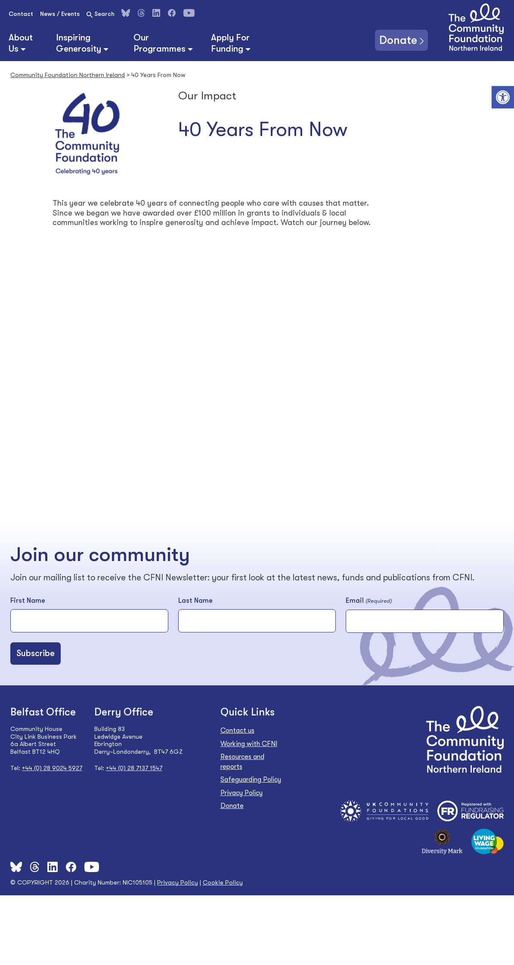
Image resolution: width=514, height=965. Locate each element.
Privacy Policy (241, 793)
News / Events (60, 13)
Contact (21, 13)
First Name (27, 600)
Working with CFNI (248, 744)
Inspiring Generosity (78, 43)
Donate (398, 40)
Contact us (237, 730)
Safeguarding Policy (250, 779)
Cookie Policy (223, 882)
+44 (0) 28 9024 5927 (52, 768)
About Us (21, 43)
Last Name (195, 600)
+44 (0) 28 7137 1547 (134, 768)
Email (368, 601)
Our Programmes (159, 43)
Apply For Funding (230, 43)
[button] (503, 97)
